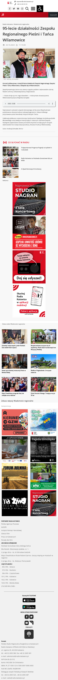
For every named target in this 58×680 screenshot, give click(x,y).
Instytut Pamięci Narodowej (11, 530)
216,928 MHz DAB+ (8, 586)
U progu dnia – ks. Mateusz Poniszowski (16, 561)
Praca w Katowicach (8, 537)
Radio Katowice (8, 24)
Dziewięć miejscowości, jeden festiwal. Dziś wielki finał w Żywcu (13, 347)
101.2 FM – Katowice (8, 576)
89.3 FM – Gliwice (8, 567)
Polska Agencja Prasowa (10, 524)
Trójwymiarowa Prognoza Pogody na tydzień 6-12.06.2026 (36, 149)
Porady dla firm (7, 540)
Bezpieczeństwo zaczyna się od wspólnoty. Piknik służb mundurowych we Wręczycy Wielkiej (43, 348)
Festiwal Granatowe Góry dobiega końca (16, 546)
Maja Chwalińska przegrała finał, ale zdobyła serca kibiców (13, 394)
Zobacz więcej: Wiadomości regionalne (17, 401)
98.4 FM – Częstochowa (10, 573)
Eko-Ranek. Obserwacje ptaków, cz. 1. (15, 549)
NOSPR (3, 527)
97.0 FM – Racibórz (8, 570)
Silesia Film (5, 534)
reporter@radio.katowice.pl (24, 1)
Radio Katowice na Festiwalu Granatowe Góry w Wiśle (36, 159)
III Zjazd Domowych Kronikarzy (31, 169)
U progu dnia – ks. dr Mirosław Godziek (15, 552)
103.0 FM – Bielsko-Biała (10, 583)
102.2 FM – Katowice (8, 580)
